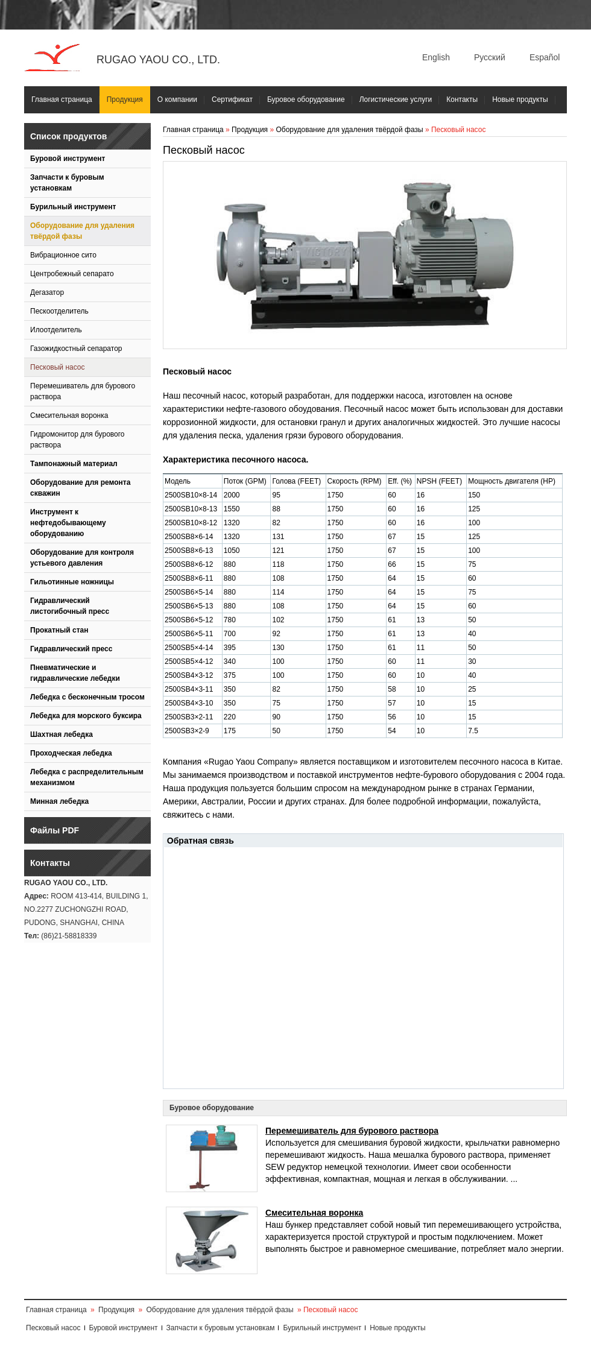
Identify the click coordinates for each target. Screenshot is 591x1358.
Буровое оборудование (306, 99)
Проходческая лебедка (71, 753)
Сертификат (232, 99)
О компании (177, 99)
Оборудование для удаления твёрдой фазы (82, 231)
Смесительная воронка (69, 415)
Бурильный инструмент (73, 207)
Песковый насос (57, 367)
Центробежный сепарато (72, 274)
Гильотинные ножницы (72, 582)
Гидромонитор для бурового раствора (77, 439)
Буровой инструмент (67, 158)
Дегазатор (47, 292)
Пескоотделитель (59, 311)
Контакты (462, 99)
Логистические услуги (395, 99)
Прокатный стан (59, 630)
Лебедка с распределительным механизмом (87, 777)
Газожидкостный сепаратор (76, 348)
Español (544, 57)
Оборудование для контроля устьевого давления (82, 557)
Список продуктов (68, 136)
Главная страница (61, 99)
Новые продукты (520, 99)
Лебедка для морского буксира (86, 716)
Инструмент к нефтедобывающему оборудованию (68, 523)
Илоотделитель (56, 330)
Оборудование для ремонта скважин (80, 487)
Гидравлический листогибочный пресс (69, 606)
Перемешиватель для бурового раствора (82, 391)
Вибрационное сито (63, 255)
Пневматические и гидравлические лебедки (75, 673)
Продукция (125, 99)
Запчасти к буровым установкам (67, 182)
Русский (489, 57)
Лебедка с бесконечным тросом (87, 697)
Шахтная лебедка (61, 734)
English (436, 57)
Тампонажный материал (74, 464)
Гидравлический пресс (71, 649)
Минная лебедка (59, 801)
